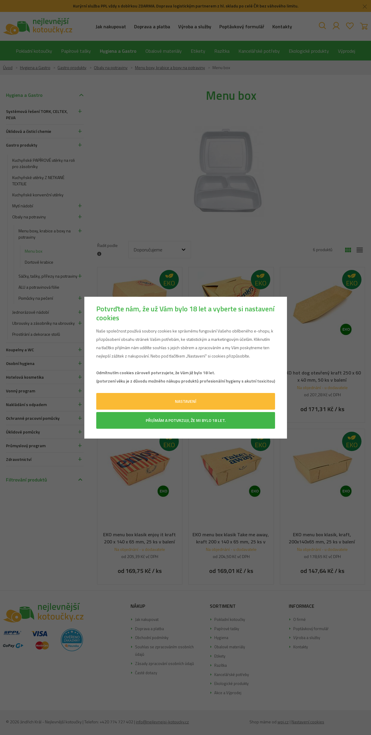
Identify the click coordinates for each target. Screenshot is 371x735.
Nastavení (185, 401)
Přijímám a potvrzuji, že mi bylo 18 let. (186, 420)
